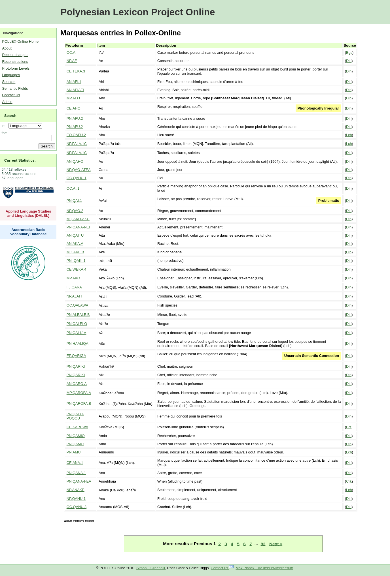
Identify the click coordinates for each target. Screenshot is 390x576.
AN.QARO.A (77, 384)
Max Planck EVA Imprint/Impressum (264, 568)
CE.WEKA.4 (76, 269)
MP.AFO (73, 98)
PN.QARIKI (76, 366)
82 (262, 543)
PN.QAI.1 (74, 200)
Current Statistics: (20, 160)
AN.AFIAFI (75, 90)
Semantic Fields (15, 88)
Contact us (222, 568)
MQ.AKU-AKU (78, 219)
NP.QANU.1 (76, 498)
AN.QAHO (75, 161)
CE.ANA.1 (75, 463)
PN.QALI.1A (76, 333)
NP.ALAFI (74, 296)
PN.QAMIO (76, 436)
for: (4, 133)
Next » (275, 543)
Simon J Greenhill (150, 568)
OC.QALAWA (77, 305)
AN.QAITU (75, 235)
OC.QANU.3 (76, 507)
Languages (11, 75)
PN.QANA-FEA (79, 481)
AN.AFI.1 (74, 82)
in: (5, 126)
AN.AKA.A (75, 243)
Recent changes (15, 55)
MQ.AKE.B (75, 252)
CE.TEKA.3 (76, 71)
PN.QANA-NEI (78, 227)
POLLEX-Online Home (20, 41)
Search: (11, 116)
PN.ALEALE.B (78, 314)
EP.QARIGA (76, 356)
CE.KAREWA (77, 427)
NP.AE (72, 61)
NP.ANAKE (75, 490)
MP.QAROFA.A (79, 393)
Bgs (349, 52)
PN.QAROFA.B (79, 403)
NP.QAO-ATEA (79, 170)
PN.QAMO (75, 444)
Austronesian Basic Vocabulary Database (28, 232)
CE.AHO (73, 108)
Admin (7, 102)
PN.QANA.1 (76, 473)
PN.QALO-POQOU (75, 416)
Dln (348, 61)
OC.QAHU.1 (76, 178)
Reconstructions (15, 61)
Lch (349, 135)
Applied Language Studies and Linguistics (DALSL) (28, 213)
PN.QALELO (77, 324)
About (6, 48)
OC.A (71, 52)
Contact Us (11, 95)
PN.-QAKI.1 (76, 260)
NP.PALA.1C (77, 144)
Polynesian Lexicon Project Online (137, 12)
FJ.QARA (74, 287)
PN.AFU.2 (75, 118)
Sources (8, 82)
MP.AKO (73, 278)
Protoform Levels (15, 68)
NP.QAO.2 (75, 211)
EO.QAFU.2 (76, 135)
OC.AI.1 (73, 188)
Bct (348, 427)
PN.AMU (74, 452)
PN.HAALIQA (77, 343)
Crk (349, 481)
